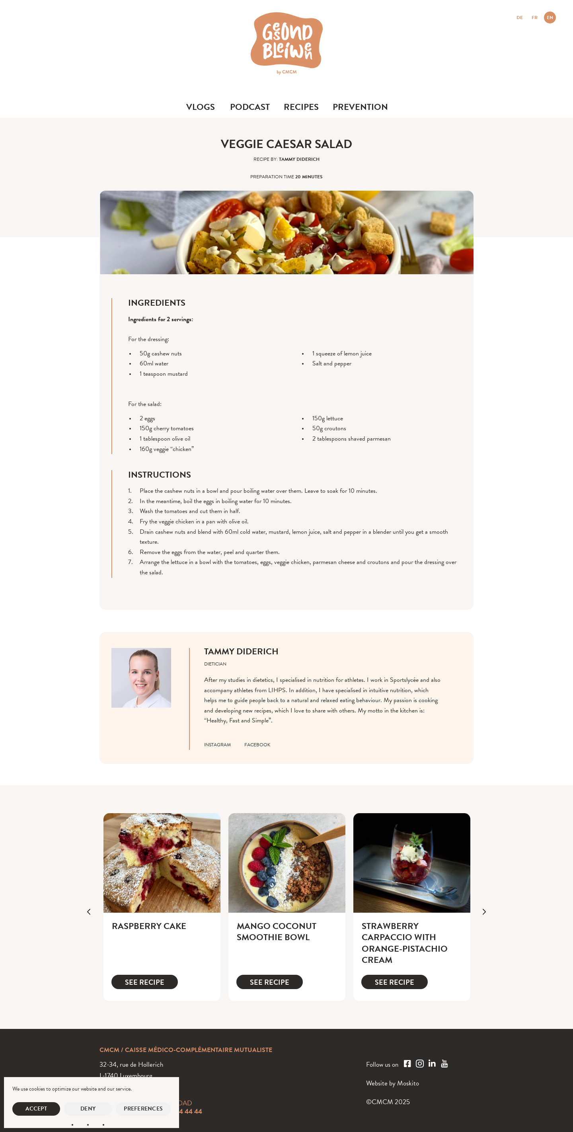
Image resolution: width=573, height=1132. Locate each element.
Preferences (143, 1109)
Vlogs (200, 106)
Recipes (301, 106)
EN (550, 17)
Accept (36, 1109)
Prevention (360, 106)
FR (535, 17)
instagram (217, 744)
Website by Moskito (392, 1083)
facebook (257, 744)
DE (519, 17)
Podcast (250, 106)
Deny (88, 1109)
